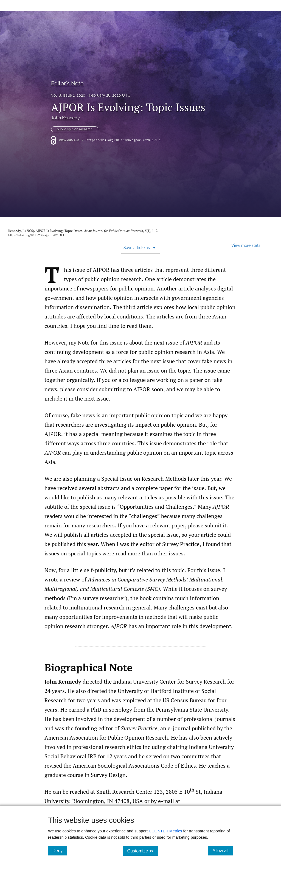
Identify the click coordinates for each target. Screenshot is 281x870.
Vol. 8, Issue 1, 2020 (68, 95)
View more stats (245, 245)
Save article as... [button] (139, 247)
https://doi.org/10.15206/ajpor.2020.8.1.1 (123, 140)
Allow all (222, 850)
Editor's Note (67, 83)
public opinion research (74, 129)
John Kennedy (65, 118)
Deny (59, 850)
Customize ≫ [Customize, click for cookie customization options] (142, 850)
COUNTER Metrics (165, 831)
